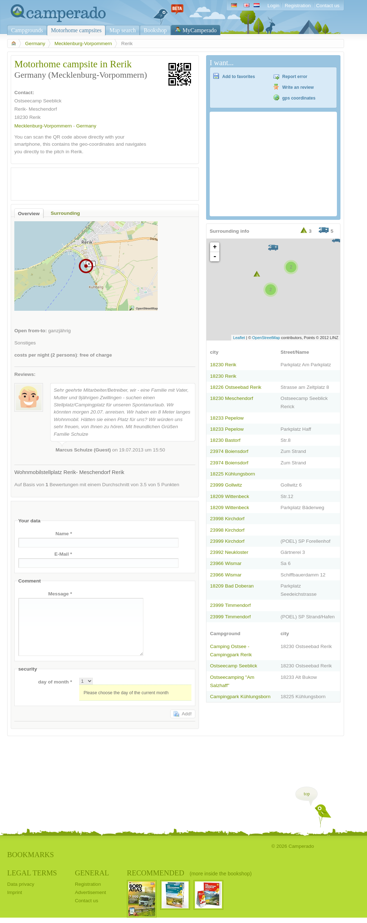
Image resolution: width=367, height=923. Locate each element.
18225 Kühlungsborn (232, 474)
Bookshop (155, 30)
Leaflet (239, 337)
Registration (298, 5)
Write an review (298, 87)
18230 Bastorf (225, 440)
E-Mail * (63, 554)
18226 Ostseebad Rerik (235, 387)
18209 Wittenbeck (229, 496)
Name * (64, 533)
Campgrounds (27, 30)
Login (273, 5)
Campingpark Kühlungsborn (240, 696)
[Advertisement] (98, 182)
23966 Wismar (226, 563)
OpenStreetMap (266, 337)
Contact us (327, 5)
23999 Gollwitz (226, 485)
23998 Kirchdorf (227, 518)
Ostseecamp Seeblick (233, 665)
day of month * (55, 682)
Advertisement (90, 892)
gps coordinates (299, 98)
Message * (60, 593)
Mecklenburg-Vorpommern (83, 43)
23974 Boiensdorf (229, 451)
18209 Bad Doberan (232, 586)
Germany (35, 43)
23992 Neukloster (229, 552)
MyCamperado (199, 30)
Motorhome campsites (76, 30)
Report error (295, 76)
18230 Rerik (223, 364)
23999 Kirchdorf (227, 541)
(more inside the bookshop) (221, 873)
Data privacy (20, 884)
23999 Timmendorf (230, 605)
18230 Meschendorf (231, 398)
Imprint (14, 892)
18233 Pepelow (227, 418)
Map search (122, 30)
